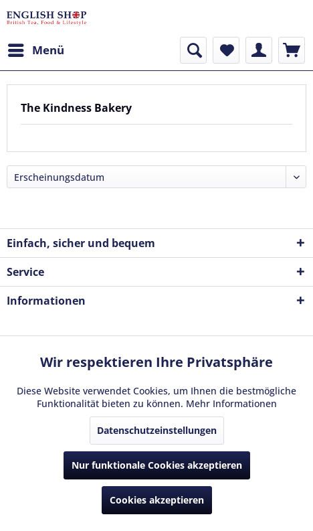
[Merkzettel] (226, 50)
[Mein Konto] (258, 50)
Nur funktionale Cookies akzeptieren (157, 465)
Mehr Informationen (231, 403)
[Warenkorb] (291, 50)
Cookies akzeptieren (157, 500)
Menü (36, 49)
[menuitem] (35, 50)
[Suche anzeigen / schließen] (193, 50)
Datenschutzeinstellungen (157, 430)
